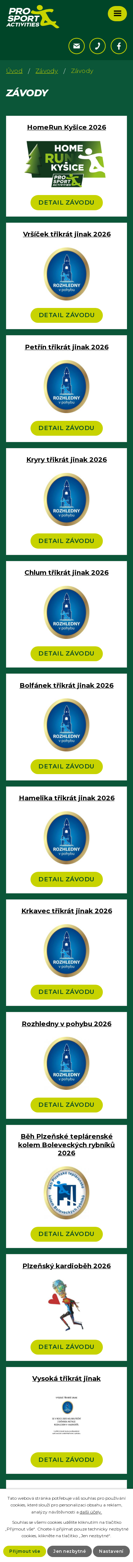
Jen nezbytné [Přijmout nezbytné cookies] (69, 1551)
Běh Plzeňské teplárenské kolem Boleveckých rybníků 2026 (66, 1144)
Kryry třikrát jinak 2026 (66, 460)
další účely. (91, 1512)
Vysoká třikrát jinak (66, 1378)
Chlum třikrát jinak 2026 (66, 572)
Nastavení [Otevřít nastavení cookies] (111, 1551)
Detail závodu (66, 202)
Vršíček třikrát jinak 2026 (67, 234)
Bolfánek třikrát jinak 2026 (66, 685)
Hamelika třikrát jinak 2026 (67, 798)
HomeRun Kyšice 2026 (66, 127)
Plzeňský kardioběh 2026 (66, 1266)
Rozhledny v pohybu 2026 (66, 1024)
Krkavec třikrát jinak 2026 (66, 911)
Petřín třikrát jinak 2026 (67, 347)
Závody (46, 70)
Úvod (14, 70)
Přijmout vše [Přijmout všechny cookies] (24, 1551)
